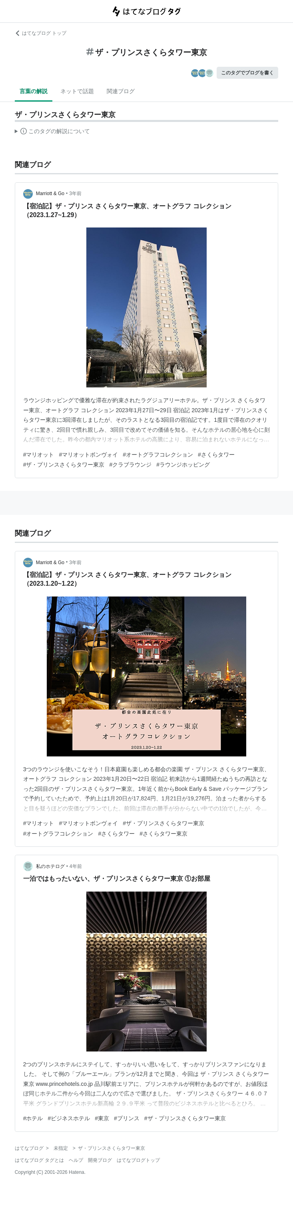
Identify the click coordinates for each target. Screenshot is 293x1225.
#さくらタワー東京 (163, 833)
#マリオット (38, 454)
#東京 (102, 1118)
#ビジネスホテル (69, 1118)
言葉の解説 (34, 91)
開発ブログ (100, 1160)
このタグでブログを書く (247, 73)
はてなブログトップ (138, 1160)
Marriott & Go (50, 193)
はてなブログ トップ (40, 33)
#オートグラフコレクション (158, 454)
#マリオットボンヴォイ (88, 454)
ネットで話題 (77, 91)
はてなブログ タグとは (39, 1160)
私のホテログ (50, 866)
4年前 (76, 866)
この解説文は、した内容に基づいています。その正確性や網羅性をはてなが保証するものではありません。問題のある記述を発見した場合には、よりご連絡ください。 (52, 132)
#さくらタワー (216, 454)
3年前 (75, 193)
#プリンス (127, 1118)
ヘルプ (76, 1160)
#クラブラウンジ (130, 464)
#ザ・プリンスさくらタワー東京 (64, 464)
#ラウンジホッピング (183, 464)
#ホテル (33, 1118)
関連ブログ (121, 91)
